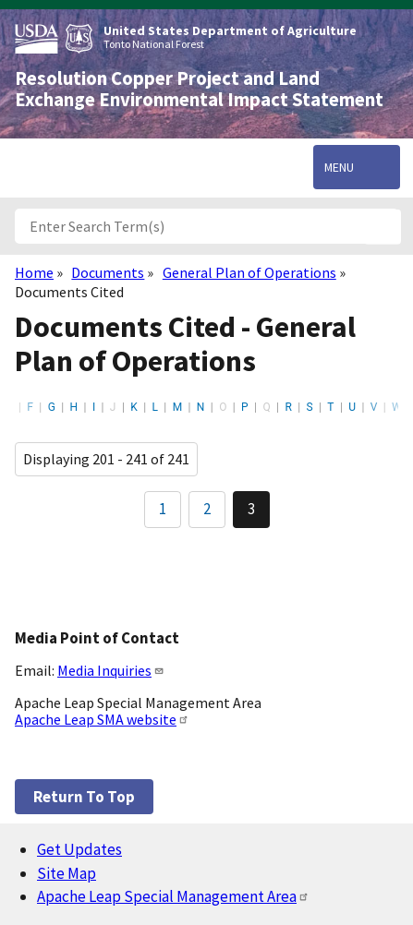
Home (34, 272)
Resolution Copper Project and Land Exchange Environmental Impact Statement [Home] (199, 89)
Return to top (84, 797)
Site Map (66, 873)
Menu (339, 167)
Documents (107, 272)
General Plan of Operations (249, 272)
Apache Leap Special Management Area (173, 896)
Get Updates (79, 849)
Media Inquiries (110, 670)
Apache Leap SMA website (102, 719)
